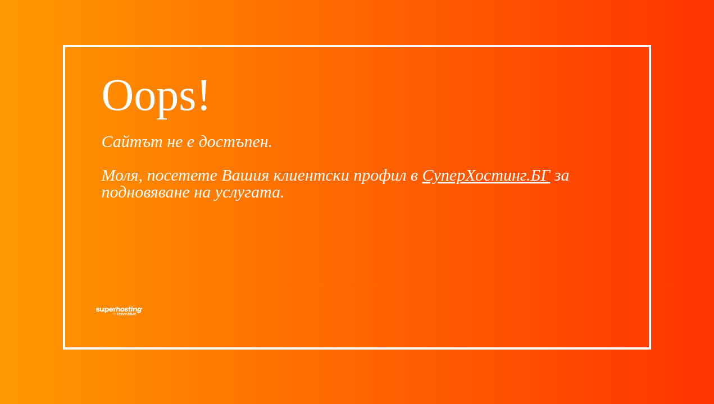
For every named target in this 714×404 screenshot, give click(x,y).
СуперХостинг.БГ (486, 175)
